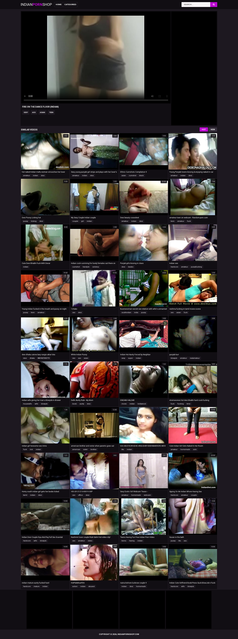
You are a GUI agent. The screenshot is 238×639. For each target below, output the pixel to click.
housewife (27, 404)
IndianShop (36, 4)
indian (35, 176)
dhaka (32, 358)
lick (31, 449)
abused (91, 586)
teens (124, 541)
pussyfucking (196, 267)
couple (75, 221)
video (90, 541)
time (188, 404)
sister (85, 449)
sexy (26, 112)
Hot (204, 129)
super (130, 358)
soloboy (95, 267)
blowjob (174, 358)
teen (51, 112)
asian (42, 112)
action (74, 586)
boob (74, 404)
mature (36, 586)
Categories (70, 4)
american (76, 449)
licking (33, 221)
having (131, 541)
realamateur (195, 358)
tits (123, 449)
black (141, 176)
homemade (185, 449)
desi (42, 176)
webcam (147, 495)
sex (73, 313)
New (213, 129)
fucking (180, 404)
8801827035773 (43, 358)
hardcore (174, 267)
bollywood (142, 404)
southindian (126, 313)
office (80, 495)
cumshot (132, 176)
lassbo (130, 267)
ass (34, 112)
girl (82, 221)
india (136, 313)
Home (58, 4)
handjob (86, 267)
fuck (189, 221)
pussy (25, 221)
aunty (82, 404)
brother (94, 449)
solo (195, 449)
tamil (25, 495)
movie (124, 404)
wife (36, 404)
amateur (26, 176)
